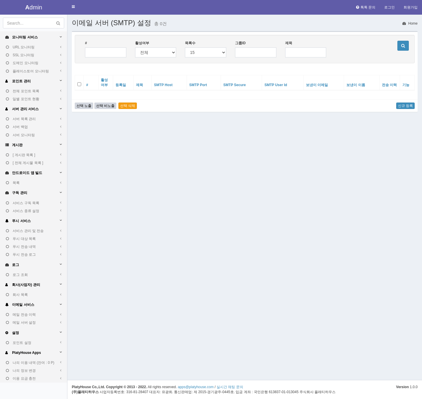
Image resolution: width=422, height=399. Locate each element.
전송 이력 (389, 85)
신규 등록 (405, 106)
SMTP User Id (275, 85)
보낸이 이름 (355, 85)
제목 (288, 43)
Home (410, 23)
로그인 (389, 7)
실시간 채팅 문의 (230, 387)
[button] (73, 7)
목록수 (190, 43)
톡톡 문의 (365, 7)
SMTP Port (198, 85)
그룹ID (240, 43)
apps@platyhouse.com (196, 387)
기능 (405, 85)
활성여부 (142, 43)
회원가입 (411, 7)
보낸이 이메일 (317, 85)
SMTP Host (163, 85)
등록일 (120, 85)
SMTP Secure (234, 85)
